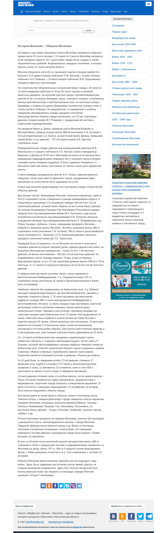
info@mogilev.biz (35, 522)
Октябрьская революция (125, 113)
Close (16, 9)
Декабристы (119, 75)
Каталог (56, 11)
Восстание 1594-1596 (124, 44)
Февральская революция (126, 107)
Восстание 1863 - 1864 (124, 82)
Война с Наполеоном (124, 69)
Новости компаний (33, 11)
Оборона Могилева (123, 125)
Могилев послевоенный (125, 144)
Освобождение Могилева (126, 138)
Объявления (83, 11)
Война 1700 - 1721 (122, 63)
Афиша (73, 11)
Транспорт (95, 11)
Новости (46, 11)
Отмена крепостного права (127, 88)
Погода (105, 11)
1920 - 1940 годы (121, 119)
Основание (118, 25)
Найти (88, 30)
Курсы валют (115, 11)
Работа (65, 11)
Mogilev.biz (37, 21)
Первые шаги (119, 32)
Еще (125, 11)
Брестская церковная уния (127, 50)
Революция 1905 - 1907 (125, 94)
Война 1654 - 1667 (122, 57)
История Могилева (63, 21)
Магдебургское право (124, 38)
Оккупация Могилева (123, 132)
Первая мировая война (125, 100)
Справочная (49, 21)
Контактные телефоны (61, 522)
